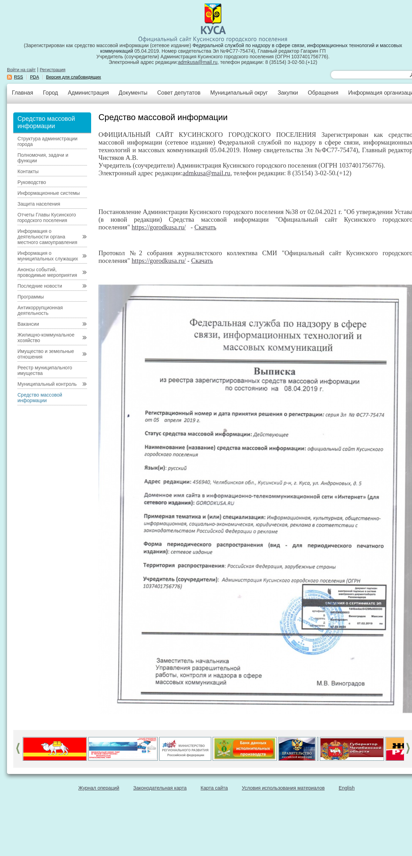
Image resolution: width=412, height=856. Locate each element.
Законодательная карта (160, 788)
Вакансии (28, 324)
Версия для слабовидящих (73, 77)
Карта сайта (214, 788)
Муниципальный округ (239, 93)
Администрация (88, 93)
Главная (22, 93)
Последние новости (39, 286)
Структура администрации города (47, 141)
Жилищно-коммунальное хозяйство (45, 337)
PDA (34, 77)
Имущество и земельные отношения (45, 354)
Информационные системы (48, 193)
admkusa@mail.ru (198, 62)
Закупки (288, 93)
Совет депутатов (178, 93)
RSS (18, 77)
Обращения (323, 93)
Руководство (31, 182)
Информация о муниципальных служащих (47, 255)
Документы (133, 93)
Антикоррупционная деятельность (40, 310)
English (347, 788)
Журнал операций (98, 788)
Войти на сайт (21, 69)
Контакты (27, 171)
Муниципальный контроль (46, 384)
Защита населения (38, 204)
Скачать (205, 227)
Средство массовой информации (39, 397)
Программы (30, 297)
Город (50, 93)
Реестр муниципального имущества (44, 370)
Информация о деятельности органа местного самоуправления (47, 236)
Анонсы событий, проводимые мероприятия (47, 272)
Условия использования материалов (283, 788)
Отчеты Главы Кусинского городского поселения (46, 217)
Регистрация (53, 69)
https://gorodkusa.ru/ (159, 227)
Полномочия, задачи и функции (42, 157)
